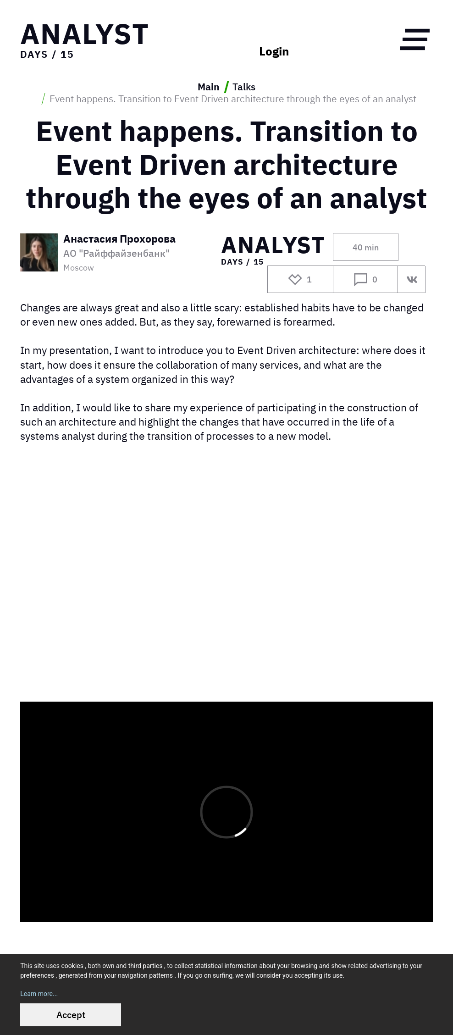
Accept (70, 1014)
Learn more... (39, 993)
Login (274, 51)
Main (209, 87)
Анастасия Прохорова (119, 239)
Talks (243, 87)
